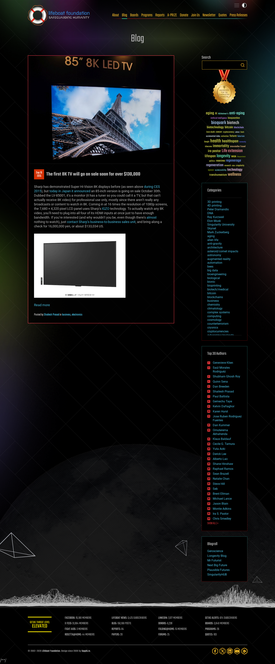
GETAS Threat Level (40, 625)
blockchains (215, 297)
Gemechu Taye (222, 401)
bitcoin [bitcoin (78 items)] (229, 127)
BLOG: (115, 623)
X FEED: (70, 623)
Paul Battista (221, 396)
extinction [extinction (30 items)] (225, 136)
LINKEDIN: (163, 618)
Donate (184, 15)
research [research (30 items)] (227, 166)
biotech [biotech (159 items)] (233, 122)
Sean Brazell (221, 473)
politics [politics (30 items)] (212, 161)
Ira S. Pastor (221, 513)
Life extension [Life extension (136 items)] (232, 151)
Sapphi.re (86, 651)
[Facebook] (215, 651)
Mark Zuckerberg (218, 232)
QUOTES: (209, 634)
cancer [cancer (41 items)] (219, 132)
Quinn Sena (220, 381)
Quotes (222, 15)
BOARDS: (209, 623)
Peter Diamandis (218, 209)
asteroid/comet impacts (222, 251)
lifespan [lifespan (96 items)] (210, 156)
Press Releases (238, 15)
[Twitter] (222, 651)
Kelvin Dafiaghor (223, 406)
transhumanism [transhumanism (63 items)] (218, 175)
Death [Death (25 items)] (242, 132)
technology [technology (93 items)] (234, 170)
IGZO (105, 209)
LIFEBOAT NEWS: (120, 618)
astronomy (214, 255)
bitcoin (211, 293)
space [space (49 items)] (211, 169)
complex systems (218, 312)
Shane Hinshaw (223, 464)
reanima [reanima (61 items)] (220, 161)
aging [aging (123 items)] (210, 113)
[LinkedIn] (230, 651)
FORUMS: (163, 634)
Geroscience (215, 551)
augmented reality (219, 259)
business (66, 314)
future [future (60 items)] (233, 136)
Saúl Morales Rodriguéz (221, 369)
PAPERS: (117, 634)
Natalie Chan (221, 478)
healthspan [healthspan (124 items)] (230, 141)
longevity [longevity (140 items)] (223, 156)
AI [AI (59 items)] (216, 113)
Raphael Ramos (223, 469)
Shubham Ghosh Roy (226, 376)
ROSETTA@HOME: (75, 634)
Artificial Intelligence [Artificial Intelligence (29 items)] (219, 118)
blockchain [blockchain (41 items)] (239, 127)
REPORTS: (117, 629)
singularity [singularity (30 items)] (240, 166)
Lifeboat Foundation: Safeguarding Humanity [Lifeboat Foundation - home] (59, 15)
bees (210, 266)
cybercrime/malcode (220, 335)
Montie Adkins (222, 508)
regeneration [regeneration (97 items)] (214, 165)
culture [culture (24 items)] (237, 132)
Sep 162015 (39, 174)
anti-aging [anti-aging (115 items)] (237, 113)
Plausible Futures (218, 570)
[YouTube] (237, 651)
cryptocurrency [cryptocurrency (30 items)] (228, 132)
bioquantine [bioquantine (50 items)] (234, 117)
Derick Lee (219, 454)
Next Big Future (217, 565)
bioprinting (214, 285)
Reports (159, 15)
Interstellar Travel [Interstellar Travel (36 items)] (238, 146)
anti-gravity (214, 243)
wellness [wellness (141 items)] (234, 174)
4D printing (214, 205)
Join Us (195, 15)
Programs (146, 15)
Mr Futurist (214, 560)
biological (213, 278)
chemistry (213, 304)
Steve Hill (219, 484)
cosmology (214, 320)
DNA (210, 213)
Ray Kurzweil (215, 217)
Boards (134, 15)
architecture (214, 247)
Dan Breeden (221, 386)
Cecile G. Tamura (224, 444)
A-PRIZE (172, 15)
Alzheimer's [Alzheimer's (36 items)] (223, 113)
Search (242, 65)
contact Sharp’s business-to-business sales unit (101, 222)
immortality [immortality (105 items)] (221, 146)
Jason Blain (220, 503)
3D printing (214, 202)
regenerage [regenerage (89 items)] (233, 161)
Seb (215, 488)
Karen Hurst (220, 411)
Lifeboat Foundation (51, 651)
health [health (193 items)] (215, 141)
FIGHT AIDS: (72, 629)
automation (214, 262)
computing (214, 316)
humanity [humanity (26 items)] (242, 142)
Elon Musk (214, 221)
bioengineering (216, 274)
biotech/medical (217, 289)
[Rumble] (244, 651)
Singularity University (221, 224)
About (115, 15)
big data (212, 270)
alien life (212, 240)
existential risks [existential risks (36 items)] (213, 136)
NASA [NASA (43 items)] (233, 156)
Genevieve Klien (223, 362)
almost (152, 217)
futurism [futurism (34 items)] (240, 136)
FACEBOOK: (72, 618)
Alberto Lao (220, 459)
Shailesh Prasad (51, 314)
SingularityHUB (217, 574)
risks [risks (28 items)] (233, 166)
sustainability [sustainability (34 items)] (220, 170)
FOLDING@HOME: (167, 629)
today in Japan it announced (69, 191)
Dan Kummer (221, 425)
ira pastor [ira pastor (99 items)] (214, 151)
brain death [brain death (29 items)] (210, 132)
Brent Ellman (221, 493)
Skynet (211, 228)
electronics (77, 314)
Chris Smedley (222, 518)
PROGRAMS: (211, 629)
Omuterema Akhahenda (220, 432)
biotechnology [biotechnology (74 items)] (215, 127)
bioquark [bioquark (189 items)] (218, 123)
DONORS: (163, 623)
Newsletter (209, 15)
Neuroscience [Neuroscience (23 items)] (241, 157)
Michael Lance (222, 498)
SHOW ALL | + (212, 523)
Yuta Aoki (219, 449)
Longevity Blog (217, 556)
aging (211, 236)
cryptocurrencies (218, 331)
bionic (211, 281)
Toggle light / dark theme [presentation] (244, 5)
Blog (124, 15)
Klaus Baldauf (222, 439)
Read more (42, 305)
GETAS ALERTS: (212, 618)
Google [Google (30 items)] (206, 142)
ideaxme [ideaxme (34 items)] (208, 146)
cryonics (212, 327)
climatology (214, 308)
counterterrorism (218, 323)
